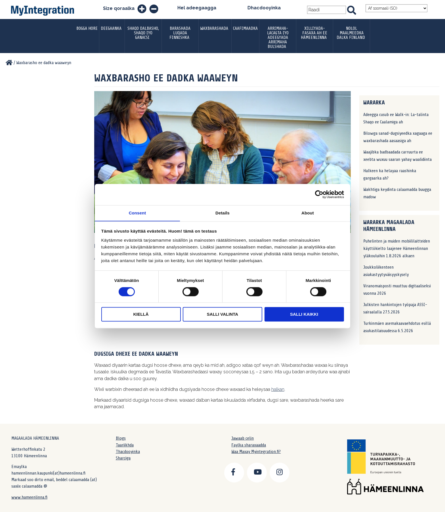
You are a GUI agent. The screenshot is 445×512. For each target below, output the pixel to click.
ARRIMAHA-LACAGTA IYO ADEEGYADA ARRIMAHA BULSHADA (278, 37)
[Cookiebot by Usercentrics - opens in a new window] (319, 194)
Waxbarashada (214, 28)
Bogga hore (87, 28)
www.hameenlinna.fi (29, 497)
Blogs (121, 438)
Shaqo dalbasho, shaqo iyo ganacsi (143, 33)
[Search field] (326, 10)
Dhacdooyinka (264, 7)
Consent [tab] (137, 212)
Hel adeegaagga (196, 7)
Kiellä (140, 314)
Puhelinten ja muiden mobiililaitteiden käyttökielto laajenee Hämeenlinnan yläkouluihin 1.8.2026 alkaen (396, 248)
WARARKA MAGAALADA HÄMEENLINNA (388, 225)
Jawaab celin (242, 438)
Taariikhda (125, 445)
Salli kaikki (304, 314)
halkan (277, 389)
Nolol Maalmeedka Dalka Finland (351, 33)
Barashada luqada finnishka (180, 33)
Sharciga (123, 458)
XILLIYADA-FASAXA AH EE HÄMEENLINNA (314, 33)
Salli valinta (222, 314)
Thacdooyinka (128, 451)
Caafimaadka (245, 28)
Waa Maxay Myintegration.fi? (256, 451)
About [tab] (307, 212)
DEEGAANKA (111, 28)
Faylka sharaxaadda (248, 445)
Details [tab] (222, 212)
